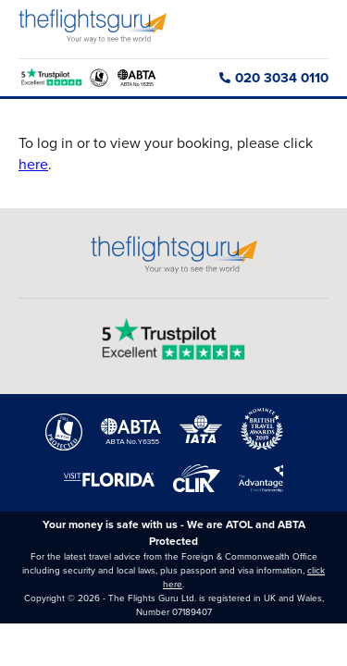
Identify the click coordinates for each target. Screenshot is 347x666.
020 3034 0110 (273, 77)
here (33, 164)
